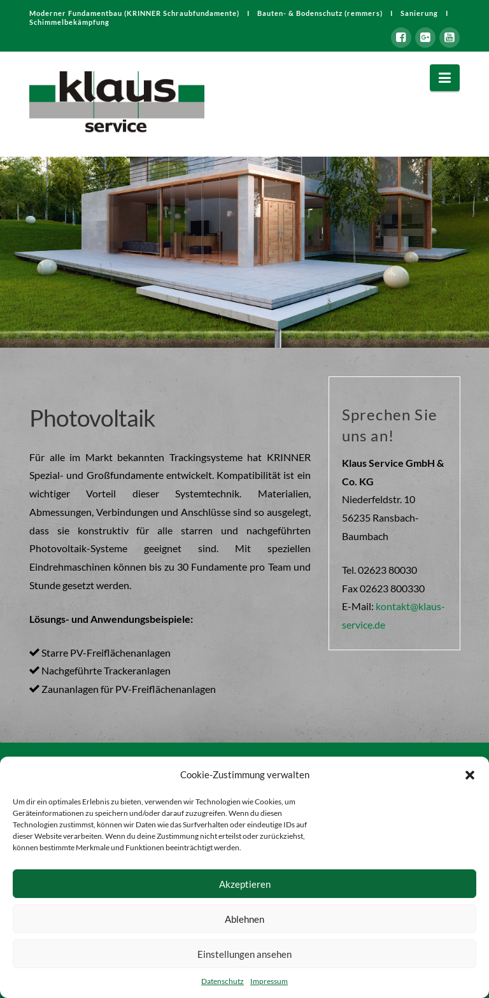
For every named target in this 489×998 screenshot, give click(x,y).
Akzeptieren (245, 884)
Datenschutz (222, 981)
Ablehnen (244, 919)
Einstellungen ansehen (244, 954)
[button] (470, 775)
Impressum (269, 981)
